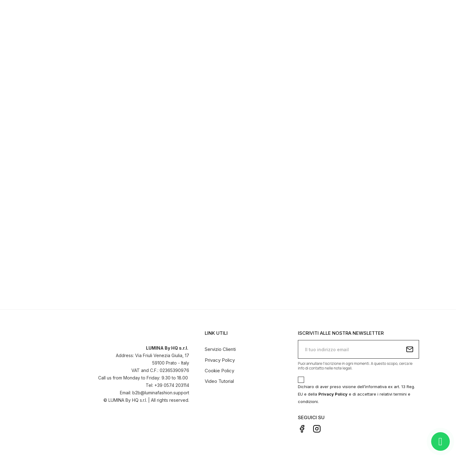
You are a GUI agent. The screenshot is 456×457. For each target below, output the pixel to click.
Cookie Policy (219, 371)
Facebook (302, 429)
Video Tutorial (219, 381)
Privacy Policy (220, 360)
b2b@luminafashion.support (160, 392)
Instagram (317, 429)
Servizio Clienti (220, 349)
